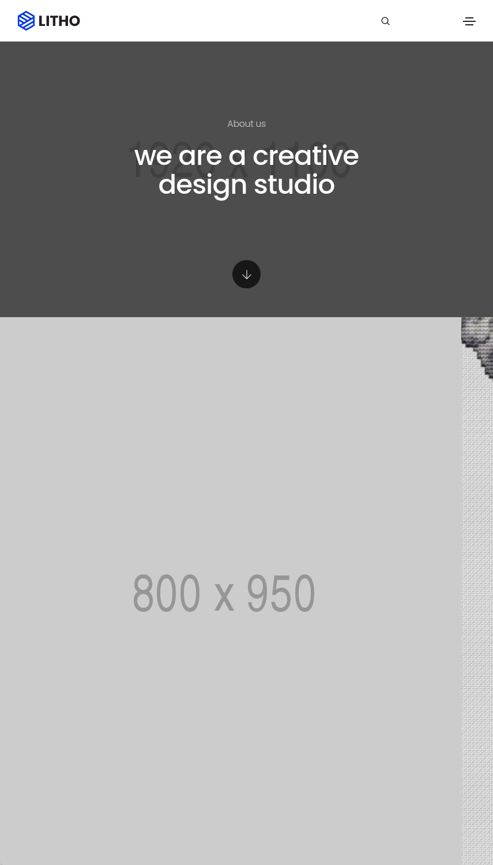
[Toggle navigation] (469, 21)
